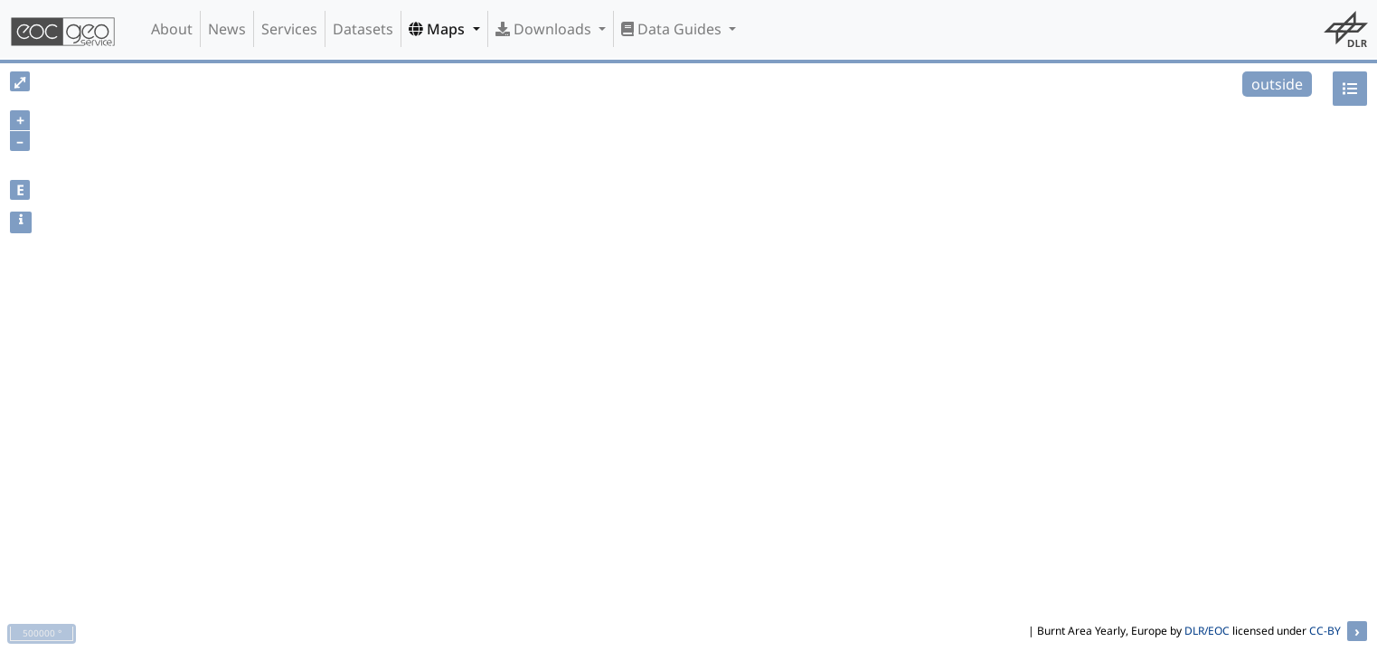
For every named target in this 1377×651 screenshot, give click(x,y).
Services (289, 29)
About (172, 29)
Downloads (545, 29)
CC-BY (1325, 630)
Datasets (363, 29)
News (227, 29)
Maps (438, 29)
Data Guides (673, 29)
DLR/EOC (1207, 630)
